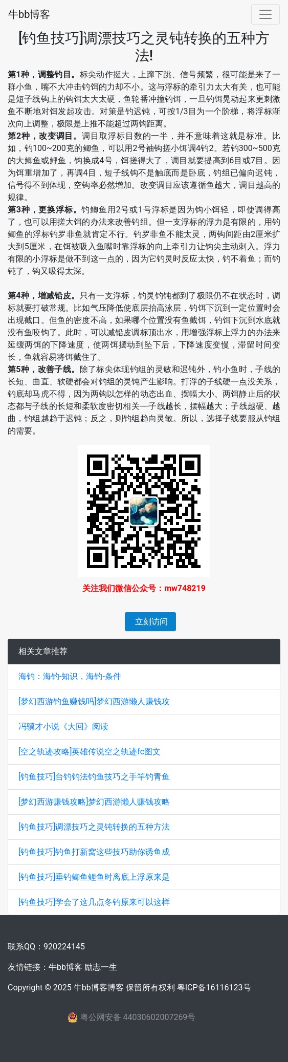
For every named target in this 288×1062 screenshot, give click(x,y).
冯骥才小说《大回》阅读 (63, 726)
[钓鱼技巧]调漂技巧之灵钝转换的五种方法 (94, 827)
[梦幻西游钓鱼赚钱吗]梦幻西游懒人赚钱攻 (94, 701)
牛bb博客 (29, 14)
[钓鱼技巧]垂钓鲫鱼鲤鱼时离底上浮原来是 (94, 877)
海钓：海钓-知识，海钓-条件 (69, 676)
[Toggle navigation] (265, 14)
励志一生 (100, 967)
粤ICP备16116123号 (214, 987)
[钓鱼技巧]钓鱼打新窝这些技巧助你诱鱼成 (94, 852)
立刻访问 (150, 621)
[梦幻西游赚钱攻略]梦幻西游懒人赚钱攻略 (94, 802)
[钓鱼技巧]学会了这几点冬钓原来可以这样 (94, 902)
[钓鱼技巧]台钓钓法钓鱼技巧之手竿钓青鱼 (94, 777)
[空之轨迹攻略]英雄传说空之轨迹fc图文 (89, 751)
